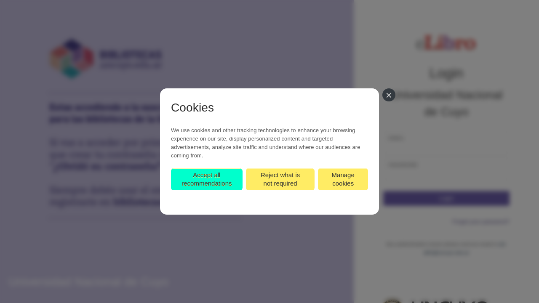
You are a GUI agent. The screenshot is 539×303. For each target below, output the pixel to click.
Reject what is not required (280, 179)
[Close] (388, 94)
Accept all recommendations (206, 179)
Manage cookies (343, 179)
